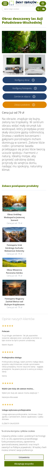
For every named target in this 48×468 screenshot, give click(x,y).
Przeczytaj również (15, 412)
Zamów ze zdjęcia (22, 96)
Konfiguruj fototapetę (22, 88)
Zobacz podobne (22, 104)
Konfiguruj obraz (22, 80)
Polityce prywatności (22, 447)
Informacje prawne (15, 405)
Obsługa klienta (13, 399)
